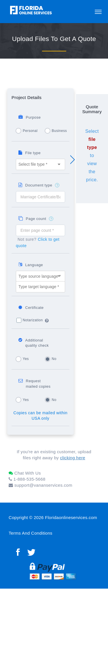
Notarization (33, 320)
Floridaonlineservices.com (71, 517)
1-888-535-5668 (27, 479)
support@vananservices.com (40, 485)
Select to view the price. (92, 155)
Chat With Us (25, 473)
